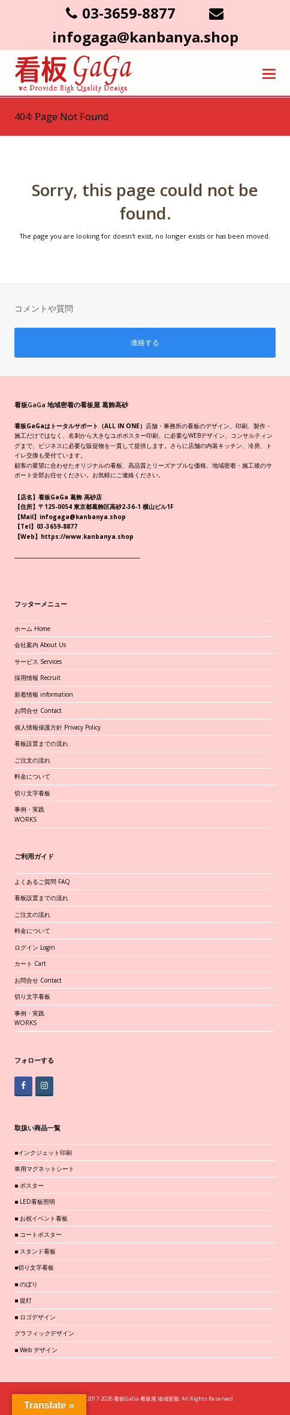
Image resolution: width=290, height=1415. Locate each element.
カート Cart (30, 963)
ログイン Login (34, 947)
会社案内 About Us (40, 645)
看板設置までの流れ (41, 743)
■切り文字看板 (34, 1267)
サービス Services (38, 661)
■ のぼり (26, 1284)
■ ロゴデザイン (35, 1317)
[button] (269, 73)
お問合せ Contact (38, 710)
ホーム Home (32, 628)
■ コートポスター (38, 1234)
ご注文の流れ (32, 760)
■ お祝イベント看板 (41, 1218)
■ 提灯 (23, 1300)
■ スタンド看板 (35, 1251)
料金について (32, 776)
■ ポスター (29, 1185)
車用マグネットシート (44, 1168)
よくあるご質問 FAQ (42, 881)
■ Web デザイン (36, 1350)
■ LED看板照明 (34, 1201)
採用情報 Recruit (37, 677)
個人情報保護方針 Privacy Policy (57, 727)
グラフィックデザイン (44, 1333)
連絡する (145, 342)
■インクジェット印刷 (43, 1152)
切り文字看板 (32, 793)
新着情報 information (43, 694)
